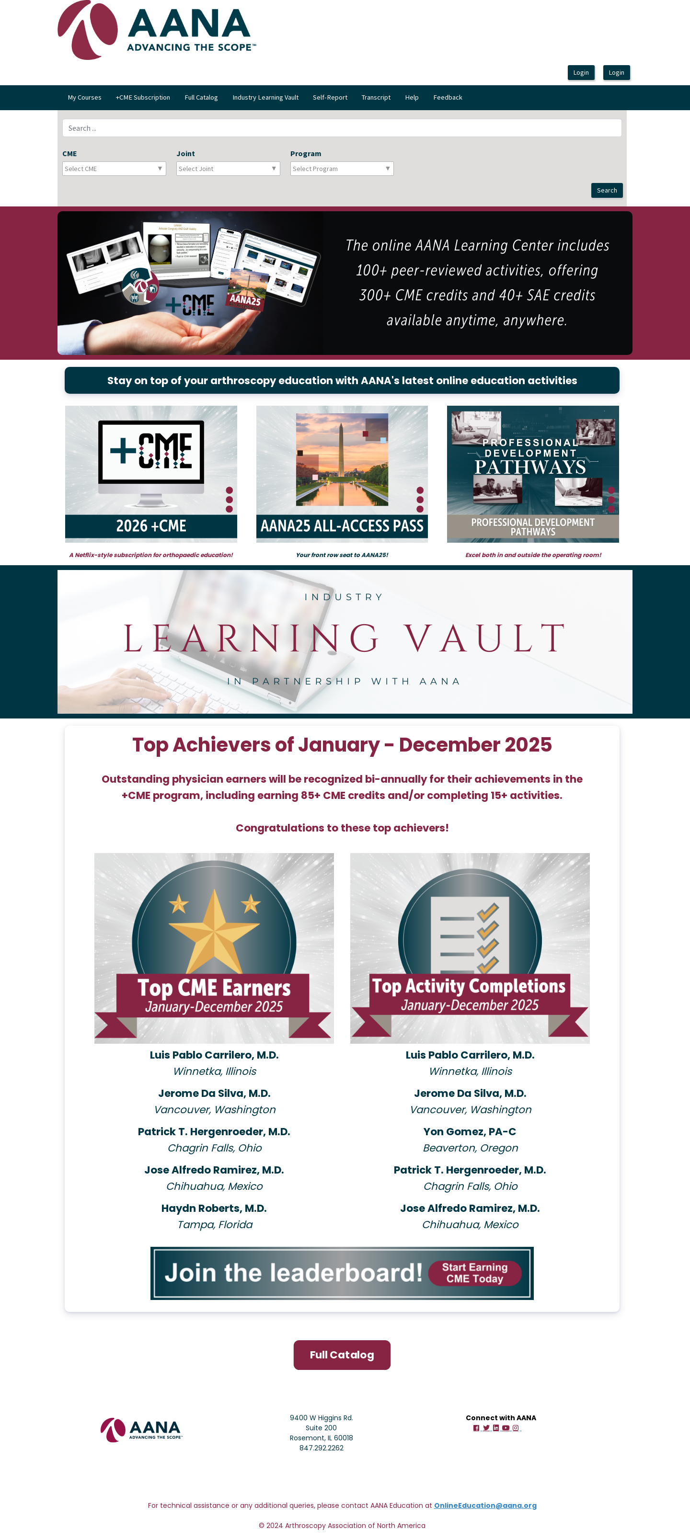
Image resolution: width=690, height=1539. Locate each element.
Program (306, 153)
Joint (185, 153)
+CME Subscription (143, 97)
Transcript (376, 97)
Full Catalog (201, 97)
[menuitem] (84, 97)
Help (412, 97)
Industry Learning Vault (265, 97)
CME (69, 153)
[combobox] (107, 168)
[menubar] (265, 97)
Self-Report (330, 97)
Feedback (447, 97)
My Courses (85, 97)
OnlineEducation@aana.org (485, 1504)
